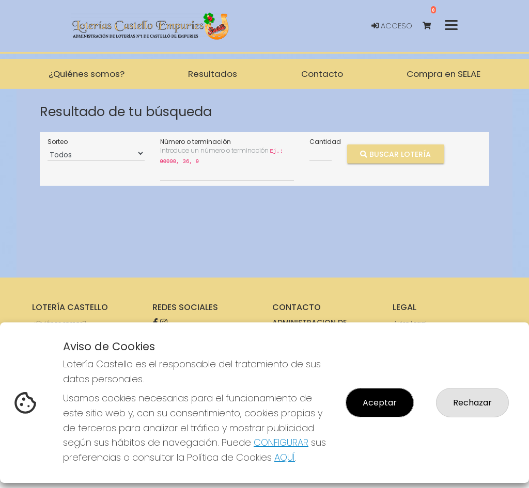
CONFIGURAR (281, 442)
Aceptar (380, 403)
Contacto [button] (322, 74)
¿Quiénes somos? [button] (87, 74)
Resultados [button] (212, 74)
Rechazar (472, 403)
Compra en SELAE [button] (443, 74)
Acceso (391, 26)
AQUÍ (284, 457)
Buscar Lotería (395, 154)
